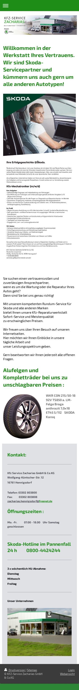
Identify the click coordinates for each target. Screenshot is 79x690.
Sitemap (32, 670)
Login (71, 670)
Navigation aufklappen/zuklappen (39, 5)
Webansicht (67, 674)
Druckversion (15, 670)
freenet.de (45, 501)
